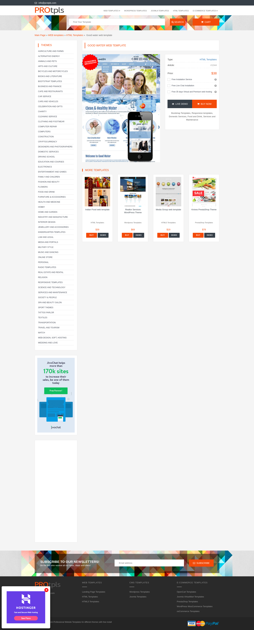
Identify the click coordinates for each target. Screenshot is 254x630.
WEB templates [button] (112, 11)
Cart (206, 22)
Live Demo (180, 104)
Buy (92, 235)
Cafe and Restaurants (50, 91)
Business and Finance (50, 86)
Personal (43, 262)
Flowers (43, 187)
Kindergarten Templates (51, 232)
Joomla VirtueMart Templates (190, 596)
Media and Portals (48, 242)
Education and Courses (51, 162)
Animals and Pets (47, 61)
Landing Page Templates (93, 592)
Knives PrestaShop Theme (203, 209)
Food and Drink (46, 192)
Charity (42, 111)
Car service (44, 96)
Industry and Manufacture (53, 217)
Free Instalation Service (182, 79)
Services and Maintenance (52, 292)
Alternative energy (49, 56)
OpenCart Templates (186, 592)
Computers (44, 132)
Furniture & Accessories (52, 197)
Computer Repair (47, 126)
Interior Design (46, 222)
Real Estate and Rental (51, 272)
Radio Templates (47, 267)
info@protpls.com (45, 3)
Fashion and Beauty (48, 182)
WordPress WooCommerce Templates (195, 606)
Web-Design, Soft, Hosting (52, 338)
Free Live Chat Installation (183, 85)
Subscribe (201, 563)
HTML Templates (181, 11)
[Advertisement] (56, 491)
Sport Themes (45, 307)
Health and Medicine (49, 202)
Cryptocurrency (47, 142)
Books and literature (50, 76)
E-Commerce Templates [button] (205, 11)
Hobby (41, 207)
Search (178, 22)
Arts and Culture (47, 66)
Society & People (47, 297)
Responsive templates (50, 282)
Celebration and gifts (50, 106)
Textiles (42, 317)
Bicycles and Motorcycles (53, 71)
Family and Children (49, 177)
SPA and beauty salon (50, 302)
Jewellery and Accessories (53, 227)
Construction (46, 137)
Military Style (45, 247)
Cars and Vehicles (48, 101)
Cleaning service (47, 116)
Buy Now (204, 104)
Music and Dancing (48, 252)
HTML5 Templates (90, 601)
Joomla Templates (160, 11)
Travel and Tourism (48, 328)
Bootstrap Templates (50, 81)
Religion (42, 277)
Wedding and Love (48, 343)
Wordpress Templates (135, 11)
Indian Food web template (97, 209)
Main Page (40, 35)
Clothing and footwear (51, 121)
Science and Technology (51, 287)
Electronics (45, 167)
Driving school (46, 157)
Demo (103, 235)
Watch (41, 333)
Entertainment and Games (52, 172)
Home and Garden (47, 212)
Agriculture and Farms (51, 51)
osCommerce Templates (188, 611)
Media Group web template (168, 209)
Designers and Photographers (55, 147)
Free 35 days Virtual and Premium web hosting (192, 92)
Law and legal (46, 237)
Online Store (45, 257)
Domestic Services (48, 152)
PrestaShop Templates (187, 601)
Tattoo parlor (46, 312)
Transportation (47, 322)
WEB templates (56, 35)
